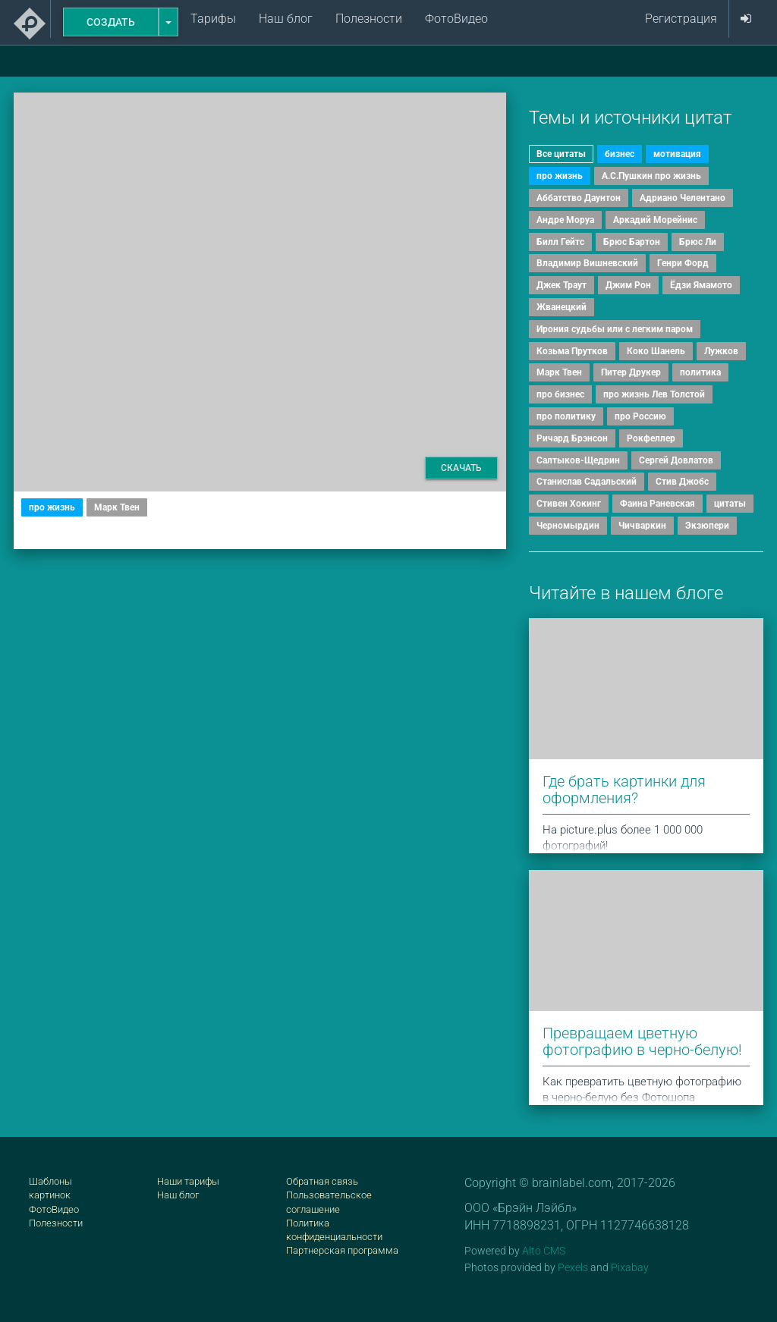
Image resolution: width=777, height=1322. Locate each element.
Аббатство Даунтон (578, 198)
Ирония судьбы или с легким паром (614, 329)
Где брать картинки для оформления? (624, 789)
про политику (566, 416)
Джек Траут (561, 285)
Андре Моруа (565, 220)
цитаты (730, 503)
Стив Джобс (682, 481)
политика (700, 372)
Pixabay (630, 1267)
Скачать (461, 468)
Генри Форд (683, 263)
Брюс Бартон (631, 242)
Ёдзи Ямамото (701, 285)
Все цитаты (561, 154)
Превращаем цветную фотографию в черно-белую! (642, 1041)
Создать (111, 22)
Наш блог (286, 18)
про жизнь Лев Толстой (654, 394)
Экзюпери (707, 525)
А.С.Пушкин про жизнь (651, 176)
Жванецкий (561, 307)
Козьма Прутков (572, 351)
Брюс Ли (697, 242)
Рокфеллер (651, 438)
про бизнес (560, 394)
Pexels (573, 1267)
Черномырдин (567, 525)
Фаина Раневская (657, 503)
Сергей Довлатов (676, 460)
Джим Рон (628, 285)
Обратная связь (322, 1181)
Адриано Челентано (682, 198)
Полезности (368, 18)
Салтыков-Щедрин (578, 460)
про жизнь (52, 507)
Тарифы (213, 18)
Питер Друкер (631, 372)
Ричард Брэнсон (572, 438)
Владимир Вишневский (587, 263)
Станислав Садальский (586, 481)
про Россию (640, 416)
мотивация (677, 154)
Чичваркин (642, 525)
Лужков (721, 351)
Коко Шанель (656, 351)
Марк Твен (117, 507)
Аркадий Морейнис (655, 220)
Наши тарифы (188, 1181)
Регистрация (681, 18)
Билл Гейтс (560, 242)
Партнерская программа (342, 1250)
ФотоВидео (456, 18)
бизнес (619, 154)
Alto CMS (543, 1251)
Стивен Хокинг (568, 503)
